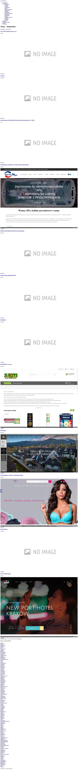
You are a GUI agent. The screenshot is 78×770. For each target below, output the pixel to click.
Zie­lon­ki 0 (2, 708)
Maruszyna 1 (2, 743)
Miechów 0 (2, 717)
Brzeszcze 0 (2, 651)
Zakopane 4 (2, 646)
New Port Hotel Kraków (5, 573)
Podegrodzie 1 (2, 750)
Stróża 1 (1, 660)
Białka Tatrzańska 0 (3, 686)
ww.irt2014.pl (3, 0)
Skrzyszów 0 (2, 734)
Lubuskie (6, 6)
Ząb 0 (1, 647)
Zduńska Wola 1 (3, 729)
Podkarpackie (7, 15)
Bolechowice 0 (3, 700)
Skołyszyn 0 (2, 736)
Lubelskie (6, 18)
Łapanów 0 (2, 683)
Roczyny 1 (2, 666)
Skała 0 (1, 709)
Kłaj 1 (1, 699)
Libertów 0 (2, 718)
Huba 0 (1, 753)
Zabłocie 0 (2, 746)
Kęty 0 (1, 661)
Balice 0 (1, 674)
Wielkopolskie (7, 10)
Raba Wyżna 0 (2, 644)
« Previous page (3, 638)
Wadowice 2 (2, 684)
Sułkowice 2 (2, 678)
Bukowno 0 (2, 687)
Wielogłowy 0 (2, 723)
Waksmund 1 (2, 756)
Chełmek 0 (2, 738)
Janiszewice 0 (2, 720)
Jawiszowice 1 (2, 763)
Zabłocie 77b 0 (3, 739)
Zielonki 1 (2, 649)
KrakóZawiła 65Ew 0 (4, 740)
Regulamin (4, 21)
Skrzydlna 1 (2, 679)
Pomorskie (6, 19)
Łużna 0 (1, 725)
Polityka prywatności (6, 22)
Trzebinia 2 (2, 692)
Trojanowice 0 (2, 681)
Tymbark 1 (2, 732)
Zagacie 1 (2, 757)
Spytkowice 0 (2, 658)
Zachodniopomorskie (8, 17)
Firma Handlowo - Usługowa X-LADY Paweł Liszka (11, 475)
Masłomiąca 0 (2, 680)
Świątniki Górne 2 (3, 655)
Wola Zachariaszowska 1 (4, 754)
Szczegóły (2, 73)
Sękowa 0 (2, 726)
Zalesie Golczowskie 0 (4, 748)
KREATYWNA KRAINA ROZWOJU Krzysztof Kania (12, 230)
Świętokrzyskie (7, 7)
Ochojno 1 (2, 705)
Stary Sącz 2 (2, 722)
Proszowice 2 (2, 653)
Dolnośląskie (7, 14)
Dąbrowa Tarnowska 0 (4, 659)
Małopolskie (7, 4)
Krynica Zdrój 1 (3, 744)
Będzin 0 (2, 730)
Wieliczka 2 (2, 664)
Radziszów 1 (2, 762)
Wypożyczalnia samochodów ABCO (8, 275)
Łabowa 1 (2, 704)
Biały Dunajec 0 (3, 652)
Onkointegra (3, 319)
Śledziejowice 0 (3, 711)
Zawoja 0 (2, 703)
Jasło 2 (1, 719)
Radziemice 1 (2, 733)
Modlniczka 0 (2, 667)
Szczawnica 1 (2, 688)
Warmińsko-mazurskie (9, 13)
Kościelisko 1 (2, 696)
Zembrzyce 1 (2, 751)
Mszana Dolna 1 (3, 698)
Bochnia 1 (2, 650)
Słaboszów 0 (2, 752)
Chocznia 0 (2, 668)
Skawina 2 (2, 710)
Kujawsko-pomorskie (8, 9)
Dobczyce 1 (2, 654)
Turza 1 (1, 695)
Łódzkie (6, 16)
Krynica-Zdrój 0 (3, 663)
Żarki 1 (1, 765)
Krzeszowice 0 (3, 648)
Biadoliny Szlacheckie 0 (4, 745)
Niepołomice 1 (3, 697)
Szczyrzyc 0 (2, 693)
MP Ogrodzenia (3, 529)
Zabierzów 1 (2, 665)
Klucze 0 (2, 724)
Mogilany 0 (2, 677)
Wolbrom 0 (2, 714)
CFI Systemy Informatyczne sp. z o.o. (8, 31)
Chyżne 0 (2, 747)
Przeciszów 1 (2, 671)
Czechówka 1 (2, 673)
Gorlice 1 (2, 759)
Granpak (2, 75)
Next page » (19, 638)
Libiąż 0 (1, 735)
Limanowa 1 (2, 676)
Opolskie (6, 20)
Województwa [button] (5, 3)
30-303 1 (2, 755)
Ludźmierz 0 (2, 690)
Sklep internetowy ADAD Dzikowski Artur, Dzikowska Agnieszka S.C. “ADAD (17, 120)
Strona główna (5, 2)
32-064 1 (2, 758)
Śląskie (6, 8)
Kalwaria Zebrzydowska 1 (5, 721)
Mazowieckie (7, 12)
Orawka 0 (2, 685)
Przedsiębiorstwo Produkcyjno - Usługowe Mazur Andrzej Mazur (14, 164)
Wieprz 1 (2, 712)
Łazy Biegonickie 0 (3, 737)
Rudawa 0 (2, 656)
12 (14, 638)
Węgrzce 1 (2, 766)
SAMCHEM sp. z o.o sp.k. (6, 364)
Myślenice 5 (2, 670)
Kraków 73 (2, 645)
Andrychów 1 (2, 742)
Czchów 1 (2, 669)
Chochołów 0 (2, 691)
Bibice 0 (1, 727)
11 (13, 638)
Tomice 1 (2, 689)
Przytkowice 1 (2, 764)
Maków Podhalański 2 (4, 741)
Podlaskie (6, 11)
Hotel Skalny (3, 430)
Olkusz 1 (2, 716)
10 (12, 638)
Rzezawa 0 (2, 713)
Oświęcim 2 (2, 715)
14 (16, 638)
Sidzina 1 (2, 728)
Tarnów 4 (2, 662)
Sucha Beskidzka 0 (3, 694)
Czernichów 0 (2, 706)
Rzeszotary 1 (2, 682)
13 (15, 638)
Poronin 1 (2, 749)
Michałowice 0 (3, 657)
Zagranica (6, 5)
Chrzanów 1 (2, 707)
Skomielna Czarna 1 (3, 675)
